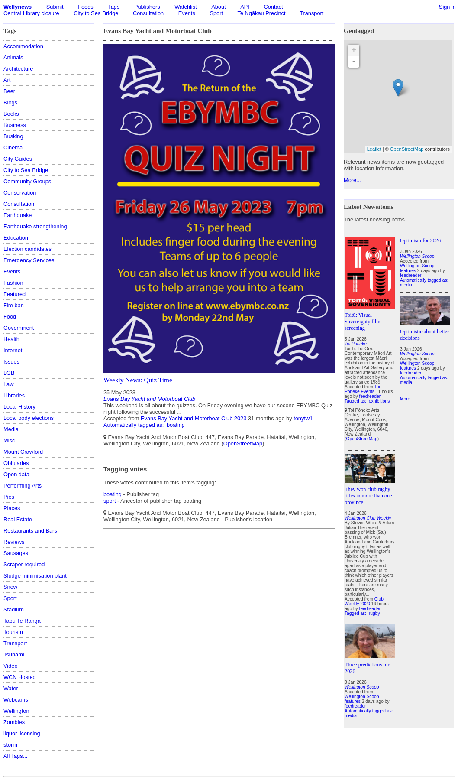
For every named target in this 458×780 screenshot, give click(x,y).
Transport (311, 13)
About (218, 6)
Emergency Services (28, 260)
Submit (55, 6)
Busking (13, 136)
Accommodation (23, 46)
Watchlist (185, 6)
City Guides (17, 159)
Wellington (16, 711)
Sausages (15, 553)
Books (11, 113)
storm (10, 744)
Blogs (10, 102)
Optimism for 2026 (420, 240)
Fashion (13, 283)
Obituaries (16, 463)
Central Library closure (31, 13)
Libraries (14, 395)
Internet (12, 350)
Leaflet (374, 149)
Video (10, 666)
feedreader (370, 396)
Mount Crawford (23, 451)
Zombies (14, 722)
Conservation (19, 192)
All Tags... (15, 756)
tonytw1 (303, 418)
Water (10, 688)
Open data (16, 474)
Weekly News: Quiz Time (137, 380)
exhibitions (379, 401)
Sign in (447, 6)
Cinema (13, 147)
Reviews (13, 542)
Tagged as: (356, 401)
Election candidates (27, 249)
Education (15, 237)
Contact (273, 6)
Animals (13, 57)
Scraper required (24, 564)
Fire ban (13, 305)
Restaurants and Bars (30, 530)
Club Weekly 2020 (364, 601)
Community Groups (27, 181)
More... (352, 180)
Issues (11, 361)
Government (18, 328)
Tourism (13, 632)
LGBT (10, 373)
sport (109, 500)
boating (176, 425)
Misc (9, 440)
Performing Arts (22, 485)
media (351, 715)
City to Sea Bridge (96, 13)
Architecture (18, 68)
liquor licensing (21, 733)
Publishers (147, 6)
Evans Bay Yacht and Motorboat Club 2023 (193, 418)
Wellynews (17, 6)
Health (11, 339)
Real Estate (17, 519)
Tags (113, 6)
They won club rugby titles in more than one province (368, 495)
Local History (19, 406)
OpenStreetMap (242, 443)
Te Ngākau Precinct (262, 13)
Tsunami (13, 654)
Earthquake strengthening (35, 226)
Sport (216, 13)
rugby (374, 613)
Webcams (15, 699)
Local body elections (28, 418)
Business (14, 125)
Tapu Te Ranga (22, 621)
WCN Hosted (19, 677)
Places (11, 508)
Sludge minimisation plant (35, 575)
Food (9, 316)
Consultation (148, 13)
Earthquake (17, 215)
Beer (9, 91)
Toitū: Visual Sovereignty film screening (363, 321)
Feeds (86, 6)
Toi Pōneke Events (362, 389)
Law (8, 384)
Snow (10, 587)
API (244, 6)
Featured (14, 294)
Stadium (13, 609)
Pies (8, 497)
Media (11, 429)
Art (6, 80)
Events (186, 13)
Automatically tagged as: (134, 425)
